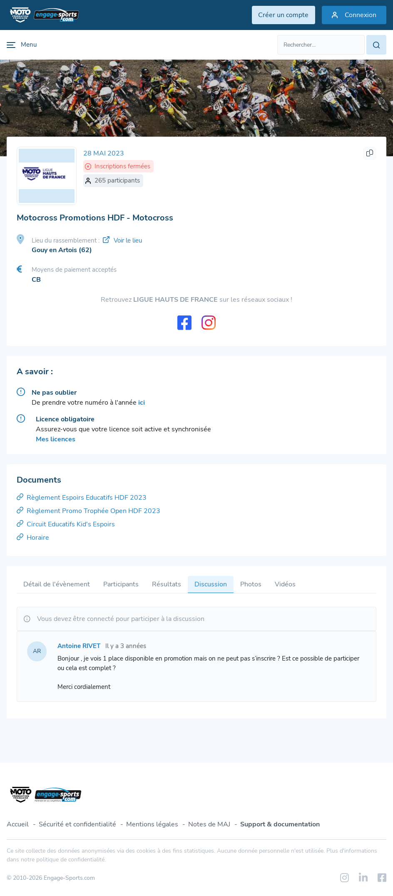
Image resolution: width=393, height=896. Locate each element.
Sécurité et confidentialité (77, 824)
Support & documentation (280, 824)
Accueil (18, 824)
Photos (250, 584)
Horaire (33, 538)
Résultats (166, 584)
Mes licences (55, 439)
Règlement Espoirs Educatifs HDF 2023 (82, 498)
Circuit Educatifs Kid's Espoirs (66, 524)
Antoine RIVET (78, 646)
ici (141, 403)
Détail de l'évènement (56, 584)
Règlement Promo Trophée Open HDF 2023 (88, 511)
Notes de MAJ (209, 824)
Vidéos (285, 584)
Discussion (210, 584)
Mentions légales (152, 824)
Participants (121, 584)
